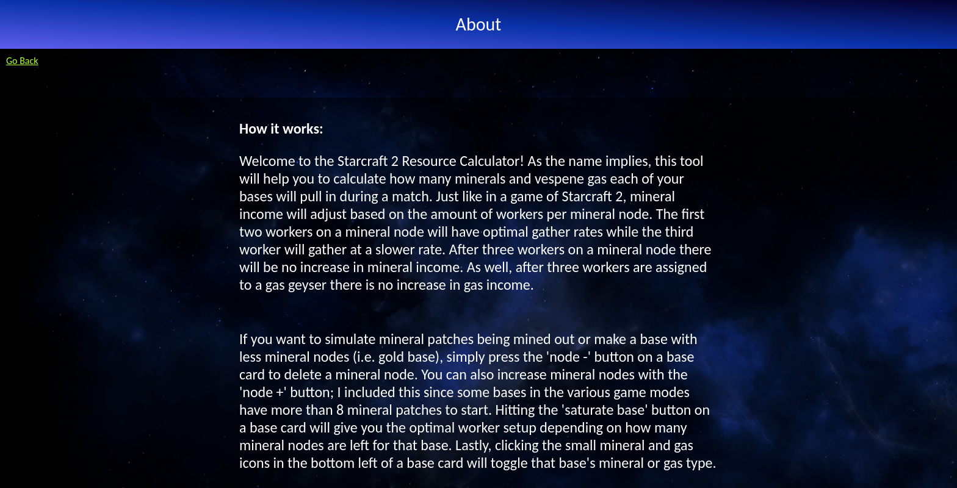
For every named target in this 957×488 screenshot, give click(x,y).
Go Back (22, 60)
